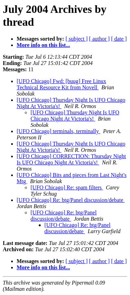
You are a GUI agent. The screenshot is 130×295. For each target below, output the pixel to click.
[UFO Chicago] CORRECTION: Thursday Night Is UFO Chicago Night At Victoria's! (71, 159)
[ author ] (99, 39)
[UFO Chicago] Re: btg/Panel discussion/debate (71, 200)
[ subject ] (77, 39)
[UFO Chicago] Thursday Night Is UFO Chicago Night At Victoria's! (75, 115)
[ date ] (119, 39)
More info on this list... (43, 45)
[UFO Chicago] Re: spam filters (67, 187)
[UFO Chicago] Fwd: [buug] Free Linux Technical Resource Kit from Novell (61, 84)
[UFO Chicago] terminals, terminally (58, 131)
